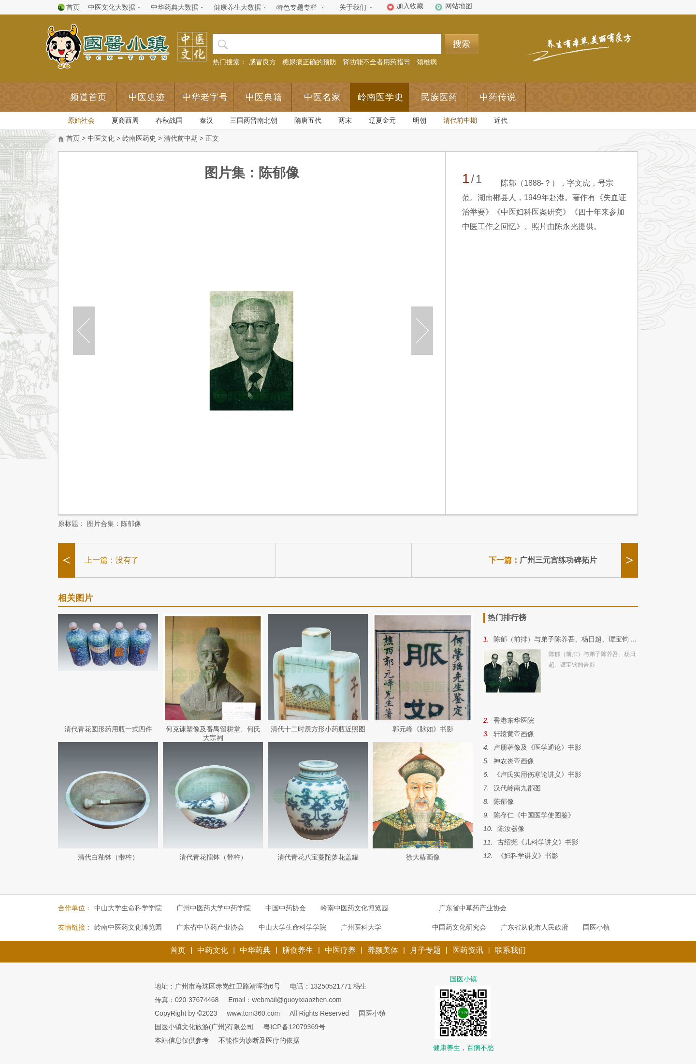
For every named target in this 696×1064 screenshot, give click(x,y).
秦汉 (206, 120)
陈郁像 (503, 801)
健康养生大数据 (237, 7)
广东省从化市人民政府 (534, 927)
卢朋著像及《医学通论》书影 (537, 747)
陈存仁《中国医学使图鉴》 (534, 815)
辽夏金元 (382, 120)
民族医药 (439, 97)
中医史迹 (147, 97)
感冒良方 (262, 62)
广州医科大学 (361, 927)
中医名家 (322, 97)
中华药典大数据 (174, 7)
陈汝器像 (510, 828)
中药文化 (212, 950)
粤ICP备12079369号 (294, 1027)
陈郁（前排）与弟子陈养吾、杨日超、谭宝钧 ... (565, 639)
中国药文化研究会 (459, 927)
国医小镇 (596, 927)
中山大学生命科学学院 (128, 908)
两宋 (345, 120)
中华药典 (255, 950)
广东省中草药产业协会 (473, 908)
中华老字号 (205, 97)
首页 (73, 7)
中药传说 (497, 97)
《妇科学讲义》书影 (527, 856)
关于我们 (352, 7)
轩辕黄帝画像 (513, 734)
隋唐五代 (307, 120)
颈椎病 (427, 62)
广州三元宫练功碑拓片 (558, 560)
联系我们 (510, 950)
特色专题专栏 (296, 7)
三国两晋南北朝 (253, 120)
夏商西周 (125, 120)
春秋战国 (169, 120)
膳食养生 (297, 950)
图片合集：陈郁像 (114, 523)
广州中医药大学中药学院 (213, 908)
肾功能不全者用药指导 (376, 62)
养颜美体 (382, 950)
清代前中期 (460, 120)
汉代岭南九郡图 (517, 788)
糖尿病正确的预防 (309, 62)
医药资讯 (467, 950)
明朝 (419, 120)
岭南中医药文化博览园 (354, 908)
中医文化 (101, 138)
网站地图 (458, 6)
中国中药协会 (285, 908)
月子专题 (425, 950)
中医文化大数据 (111, 7)
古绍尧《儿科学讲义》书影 (538, 842)
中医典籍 (264, 97)
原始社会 (81, 120)
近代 (501, 120)
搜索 (461, 44)
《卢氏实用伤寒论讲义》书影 (537, 774)
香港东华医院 (513, 720)
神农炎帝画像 (513, 761)
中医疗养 (340, 950)
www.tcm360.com (253, 1013)
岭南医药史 (139, 138)
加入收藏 (409, 6)
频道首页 (88, 97)
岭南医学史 (381, 97)
